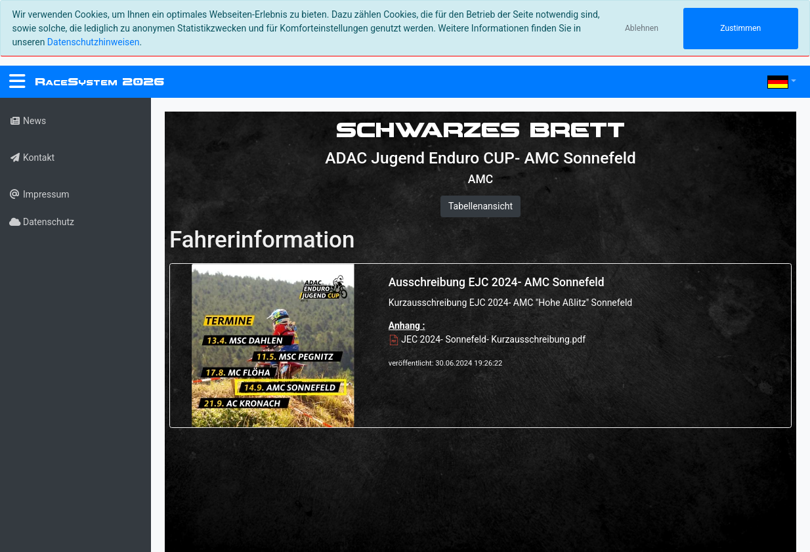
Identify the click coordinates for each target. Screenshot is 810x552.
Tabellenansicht (480, 206)
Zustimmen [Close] (740, 28)
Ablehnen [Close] (641, 28)
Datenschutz (41, 222)
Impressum (39, 194)
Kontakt (31, 157)
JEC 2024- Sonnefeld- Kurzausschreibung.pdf (487, 339)
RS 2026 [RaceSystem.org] (99, 81)
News (27, 121)
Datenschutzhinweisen (93, 42)
